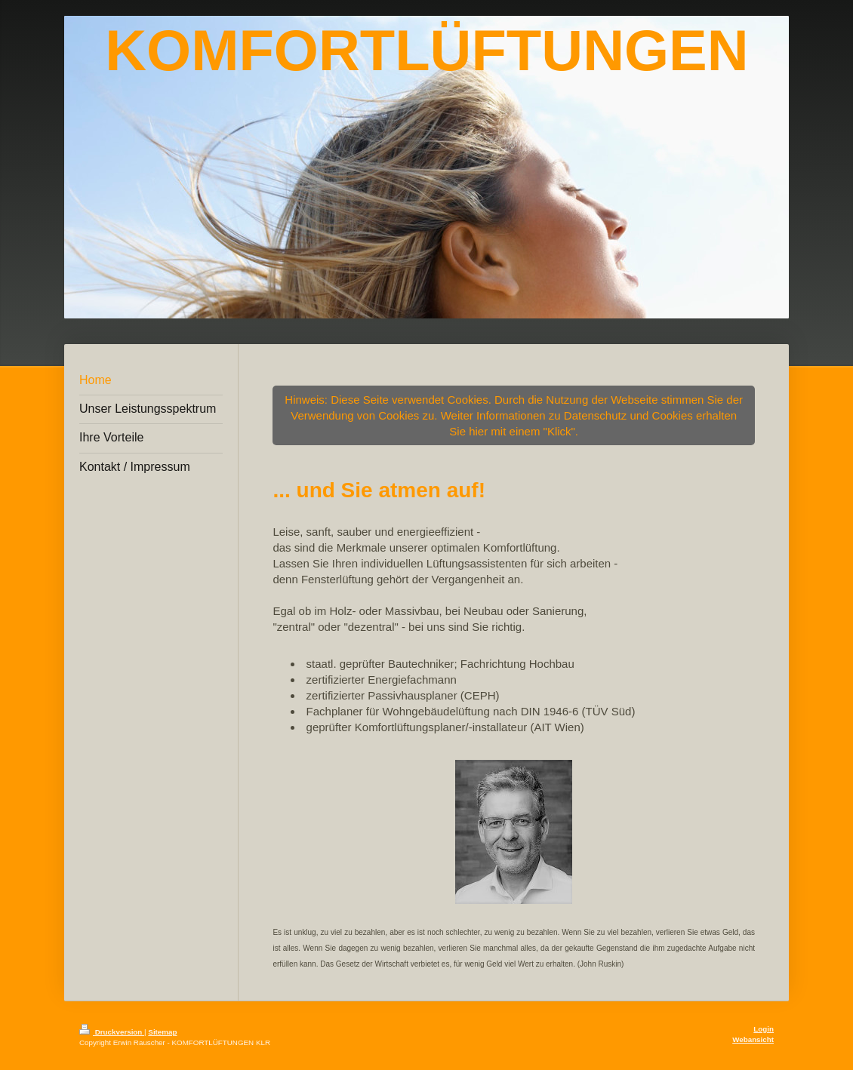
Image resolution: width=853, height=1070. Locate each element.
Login (763, 1029)
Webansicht (753, 1039)
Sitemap (162, 1032)
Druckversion (111, 1032)
